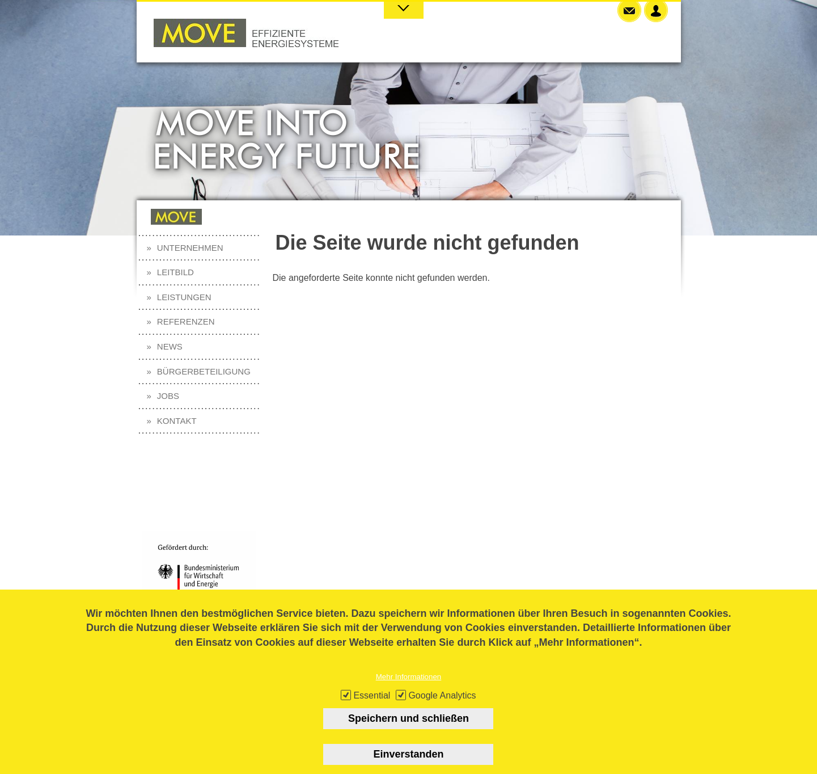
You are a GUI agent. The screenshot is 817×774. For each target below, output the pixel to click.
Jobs (168, 396)
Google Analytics (442, 705)
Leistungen (184, 297)
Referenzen (186, 321)
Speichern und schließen (408, 728)
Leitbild (175, 272)
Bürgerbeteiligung (204, 371)
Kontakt (177, 421)
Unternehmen (190, 248)
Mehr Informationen (409, 686)
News (170, 346)
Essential (371, 705)
